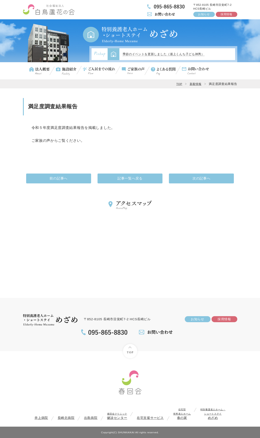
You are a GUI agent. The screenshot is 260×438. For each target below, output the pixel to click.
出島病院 (91, 418)
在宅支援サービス (150, 418)
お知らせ (204, 14)
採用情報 (226, 14)
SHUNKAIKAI (126, 432)
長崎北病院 (66, 418)
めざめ (212, 414)
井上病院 (41, 418)
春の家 (182, 414)
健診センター (117, 416)
